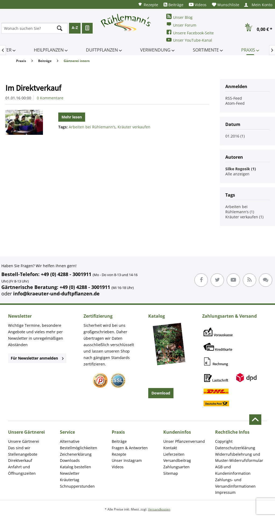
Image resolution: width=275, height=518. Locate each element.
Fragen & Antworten (130, 447)
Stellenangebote (22, 454)
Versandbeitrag (177, 460)
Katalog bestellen (75, 466)
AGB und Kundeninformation (233, 470)
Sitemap (170, 473)
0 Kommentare (50, 97)
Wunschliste (225, 4)
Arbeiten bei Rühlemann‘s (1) (239, 209)
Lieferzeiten (173, 454)
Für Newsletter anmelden (37, 358)
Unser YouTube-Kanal (189, 40)
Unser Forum (181, 24)
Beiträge (173, 4)
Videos (198, 4)
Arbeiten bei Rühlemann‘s (92, 126)
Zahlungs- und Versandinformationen (235, 483)
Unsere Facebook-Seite (190, 32)
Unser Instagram (127, 460)
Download (160, 393)
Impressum (225, 492)
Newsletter (69, 473)
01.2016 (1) (235, 136)
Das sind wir (19, 447)
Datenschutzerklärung (235, 447)
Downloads (70, 460)
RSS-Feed (233, 98)
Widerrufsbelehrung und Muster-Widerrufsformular (239, 457)
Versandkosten (159, 509)
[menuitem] (148, 4)
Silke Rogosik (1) (240, 168)
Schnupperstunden (77, 486)
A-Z (75, 27)
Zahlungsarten (176, 466)
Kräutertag (69, 479)
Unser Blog (179, 17)
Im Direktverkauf (33, 88)
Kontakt (170, 447)
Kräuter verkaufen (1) (244, 216)
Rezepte (148, 4)
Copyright (224, 441)
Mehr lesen (71, 116)
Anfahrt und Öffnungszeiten (22, 470)
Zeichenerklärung (76, 454)
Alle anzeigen (237, 173)
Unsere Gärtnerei (23, 441)
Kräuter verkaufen (134, 126)
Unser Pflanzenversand (184, 441)
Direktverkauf (20, 460)
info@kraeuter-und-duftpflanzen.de (56, 293)
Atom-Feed (235, 103)
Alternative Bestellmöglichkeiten (78, 444)
